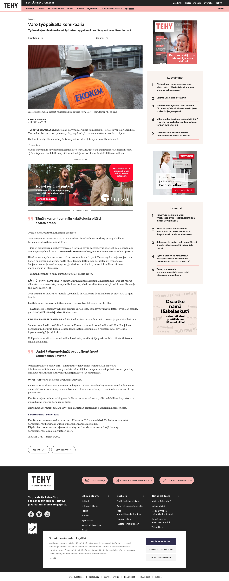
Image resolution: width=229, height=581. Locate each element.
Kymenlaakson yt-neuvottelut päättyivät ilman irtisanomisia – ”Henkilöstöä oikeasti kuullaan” (173, 258)
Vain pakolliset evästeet (163, 550)
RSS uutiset (129, 577)
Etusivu (30, 9)
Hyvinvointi (93, 9)
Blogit (84, 530)
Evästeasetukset (162, 558)
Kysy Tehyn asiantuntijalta (130, 506)
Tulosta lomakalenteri (128, 523)
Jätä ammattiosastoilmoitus (129, 512)
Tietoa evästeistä (75, 577)
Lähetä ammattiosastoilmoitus (136, 480)
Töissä (70, 9)
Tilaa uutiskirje (97, 480)
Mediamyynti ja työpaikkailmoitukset (162, 512)
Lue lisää (52, 558)
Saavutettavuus (111, 577)
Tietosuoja (94, 577)
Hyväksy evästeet (162, 542)
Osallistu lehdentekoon (180, 480)
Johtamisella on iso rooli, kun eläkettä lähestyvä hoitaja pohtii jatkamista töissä (177, 245)
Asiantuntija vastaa (112, 9)
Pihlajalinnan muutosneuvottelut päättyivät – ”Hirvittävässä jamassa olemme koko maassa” (176, 87)
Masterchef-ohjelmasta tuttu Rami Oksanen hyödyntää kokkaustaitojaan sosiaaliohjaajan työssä (177, 108)
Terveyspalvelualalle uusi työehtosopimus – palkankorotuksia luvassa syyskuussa (176, 217)
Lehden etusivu (90, 496)
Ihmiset (80, 9)
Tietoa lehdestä (193, 2)
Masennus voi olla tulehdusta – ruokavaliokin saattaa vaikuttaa (173, 134)
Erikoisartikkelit (56, 9)
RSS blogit (145, 577)
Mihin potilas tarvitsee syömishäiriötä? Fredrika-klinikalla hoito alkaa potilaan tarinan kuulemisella (177, 122)
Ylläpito (158, 577)
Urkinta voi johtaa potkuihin (171, 97)
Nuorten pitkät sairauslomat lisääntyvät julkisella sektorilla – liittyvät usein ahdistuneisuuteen (174, 231)
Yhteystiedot (158, 527)
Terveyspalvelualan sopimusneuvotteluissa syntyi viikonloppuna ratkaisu (173, 272)
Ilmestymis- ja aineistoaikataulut (161, 520)
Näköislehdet (158, 506)
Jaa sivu (100, 38)
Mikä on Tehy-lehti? (161, 501)
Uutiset (41, 9)
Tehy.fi (219, 2)
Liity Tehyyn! (62, 449)
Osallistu (177, 2)
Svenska (208, 2)
